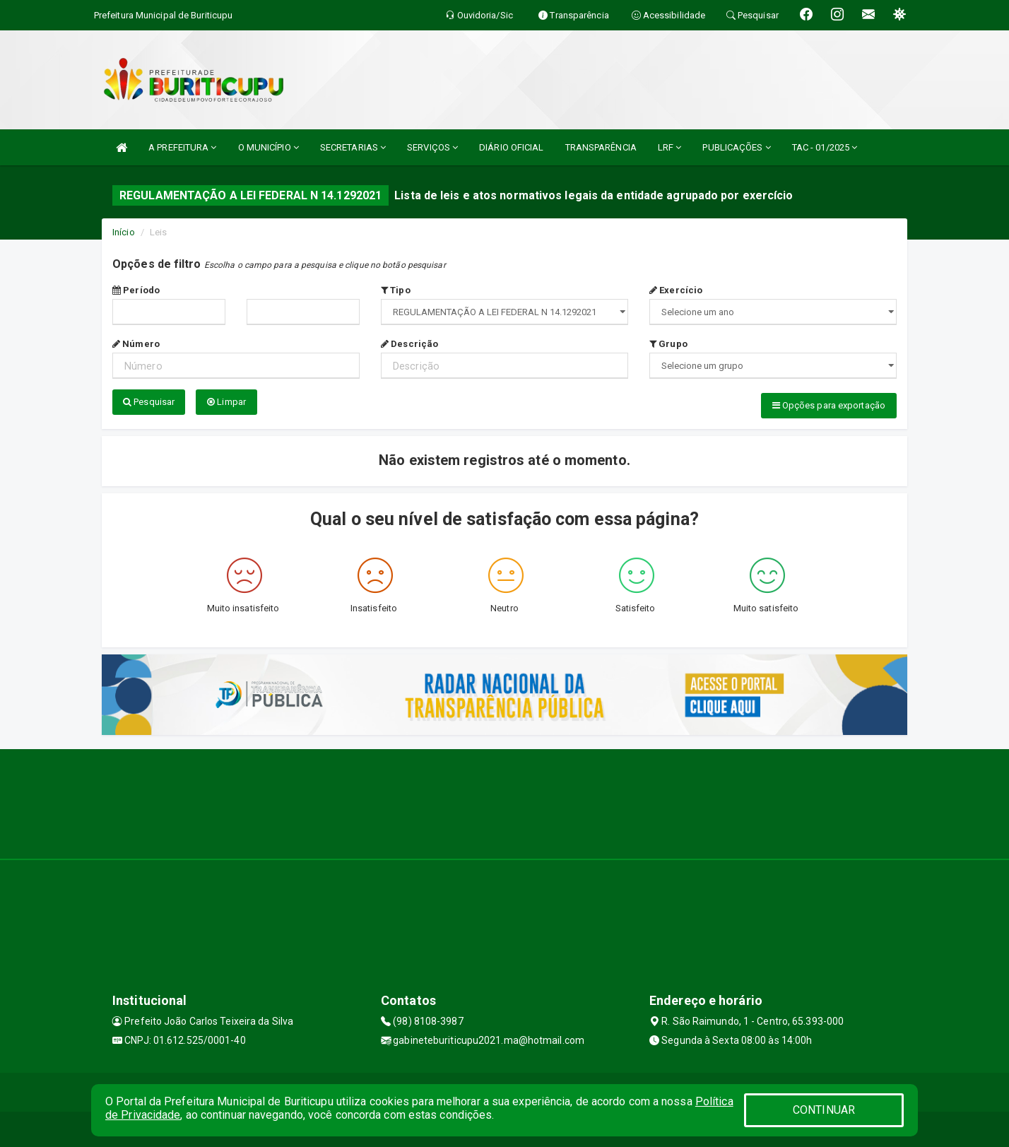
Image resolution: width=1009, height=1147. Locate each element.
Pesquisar (149, 401)
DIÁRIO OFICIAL (511, 147)
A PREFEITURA (182, 147)
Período (136, 290)
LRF (670, 147)
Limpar (226, 401)
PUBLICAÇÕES (736, 147)
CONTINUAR (824, 1110)
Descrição (409, 344)
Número (136, 344)
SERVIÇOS (432, 147)
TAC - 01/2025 (825, 147)
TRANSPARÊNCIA (601, 147)
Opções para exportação (828, 405)
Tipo (396, 290)
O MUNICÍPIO (268, 147)
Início (123, 232)
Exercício (675, 290)
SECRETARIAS (353, 147)
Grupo (668, 344)
